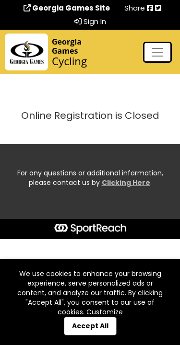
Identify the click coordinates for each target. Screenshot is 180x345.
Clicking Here (126, 182)
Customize (104, 312)
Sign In (90, 21)
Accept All (90, 326)
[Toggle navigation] (157, 52)
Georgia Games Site (67, 8)
